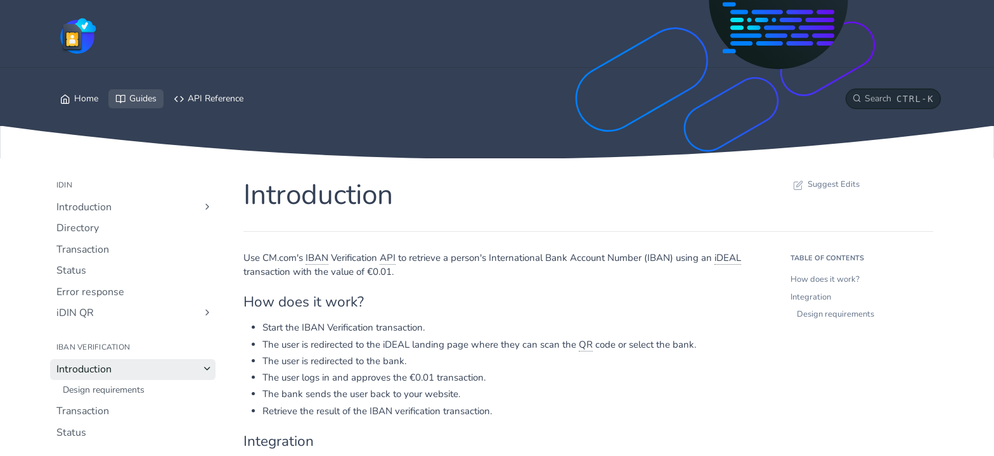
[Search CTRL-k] (893, 99)
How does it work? (825, 279)
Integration (811, 297)
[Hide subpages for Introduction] (207, 369)
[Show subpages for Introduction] (207, 206)
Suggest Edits (825, 184)
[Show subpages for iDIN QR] (207, 312)
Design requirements (835, 314)
